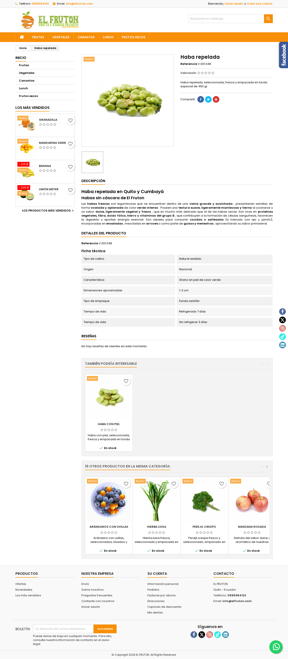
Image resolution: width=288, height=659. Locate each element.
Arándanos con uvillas (109, 527)
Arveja (108, 424)
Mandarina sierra (53, 142)
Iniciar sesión (234, 3)
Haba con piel (252, 424)
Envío (85, 584)
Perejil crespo (204, 527)
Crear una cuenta (259, 3)
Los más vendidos (32, 107)
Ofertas (20, 584)
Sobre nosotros (92, 590)
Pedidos (153, 590)
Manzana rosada (252, 527)
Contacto (223, 573)
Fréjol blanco (156, 424)
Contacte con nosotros (97, 601)
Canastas (86, 37)
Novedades (23, 590)
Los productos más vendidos (48, 211)
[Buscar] (230, 18)
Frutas (38, 37)
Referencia (188, 64)
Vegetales (61, 37)
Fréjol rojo (204, 424)
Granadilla (48, 119)
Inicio (20, 57)
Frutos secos (133, 37)
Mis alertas (155, 612)
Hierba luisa (156, 527)
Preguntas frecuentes (96, 595)
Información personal (162, 584)
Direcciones (156, 601)
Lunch (108, 37)
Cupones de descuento (164, 607)
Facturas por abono (161, 595)
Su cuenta (157, 573)
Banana (45, 166)
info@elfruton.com (79, 3)
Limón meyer (49, 189)
